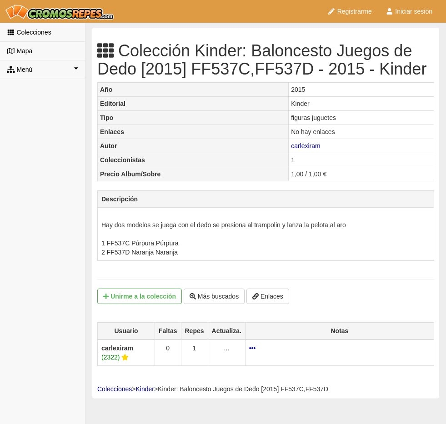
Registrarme (349, 11)
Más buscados (214, 296)
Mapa (19, 51)
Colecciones (29, 32)
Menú (42, 69)
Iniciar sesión (409, 11)
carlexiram (306, 146)
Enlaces (267, 296)
